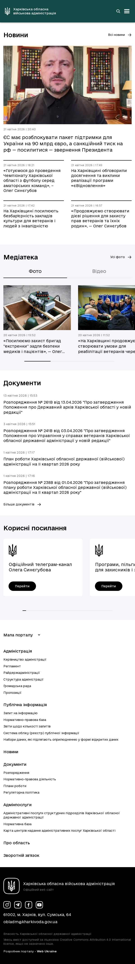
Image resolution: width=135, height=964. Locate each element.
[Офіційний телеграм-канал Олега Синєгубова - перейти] (22, 586)
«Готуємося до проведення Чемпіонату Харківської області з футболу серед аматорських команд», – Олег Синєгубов (32, 180)
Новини (10, 752)
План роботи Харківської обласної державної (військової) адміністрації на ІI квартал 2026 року (64, 461)
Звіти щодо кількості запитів (27, 726)
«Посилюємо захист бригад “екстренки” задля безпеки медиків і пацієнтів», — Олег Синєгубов (32, 346)
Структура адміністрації (23, 679)
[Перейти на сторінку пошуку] (118, 11)
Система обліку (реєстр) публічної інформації (41, 733)
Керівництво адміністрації (25, 659)
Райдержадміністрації (21, 673)
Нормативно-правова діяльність (29, 779)
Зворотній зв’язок (21, 855)
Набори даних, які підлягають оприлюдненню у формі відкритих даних (60, 739)
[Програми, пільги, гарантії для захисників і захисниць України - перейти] (108, 586)
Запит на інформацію (20, 713)
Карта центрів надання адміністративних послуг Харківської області (59, 830)
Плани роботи (14, 786)
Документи (14, 764)
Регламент (12, 666)
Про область (16, 843)
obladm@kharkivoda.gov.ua (30, 922)
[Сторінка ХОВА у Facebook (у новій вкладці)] (28, 904)
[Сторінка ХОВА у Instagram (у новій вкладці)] (7, 904)
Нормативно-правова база (24, 720)
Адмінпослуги (17, 805)
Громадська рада (17, 686)
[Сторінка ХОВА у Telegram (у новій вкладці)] (17, 904)
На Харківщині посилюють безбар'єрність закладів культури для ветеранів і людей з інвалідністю (30, 218)
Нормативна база (17, 824)
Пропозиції (12, 692)
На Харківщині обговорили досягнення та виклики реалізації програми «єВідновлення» (99, 178)
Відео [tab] (99, 271)
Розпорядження (16, 773)
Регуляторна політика (21, 792)
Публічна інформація (25, 705)
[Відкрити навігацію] (127, 11)
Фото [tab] (35, 271)
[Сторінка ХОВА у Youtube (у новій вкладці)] (39, 904)
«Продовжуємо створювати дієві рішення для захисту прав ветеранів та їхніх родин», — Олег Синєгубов (100, 218)
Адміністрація (17, 651)
